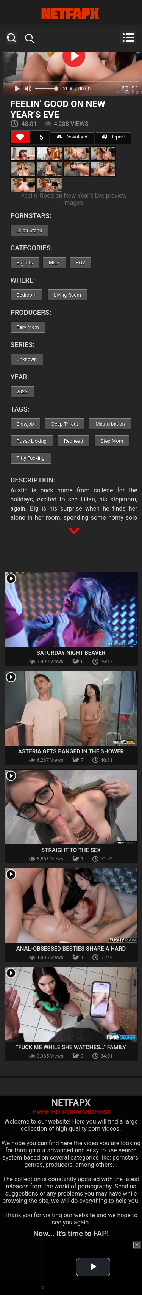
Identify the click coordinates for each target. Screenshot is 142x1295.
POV (80, 263)
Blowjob (25, 424)
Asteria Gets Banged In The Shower (71, 751)
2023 (22, 391)
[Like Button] (20, 137)
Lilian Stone (29, 230)
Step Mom (112, 441)
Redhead (73, 441)
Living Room (67, 295)
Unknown (27, 359)
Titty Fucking (31, 458)
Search (11, 38)
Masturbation (110, 424)
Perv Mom (28, 327)
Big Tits (25, 263)
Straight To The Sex (71, 850)
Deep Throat (64, 424)
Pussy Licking (32, 441)
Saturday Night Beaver (71, 652)
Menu (128, 37)
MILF (54, 263)
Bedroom (27, 295)
